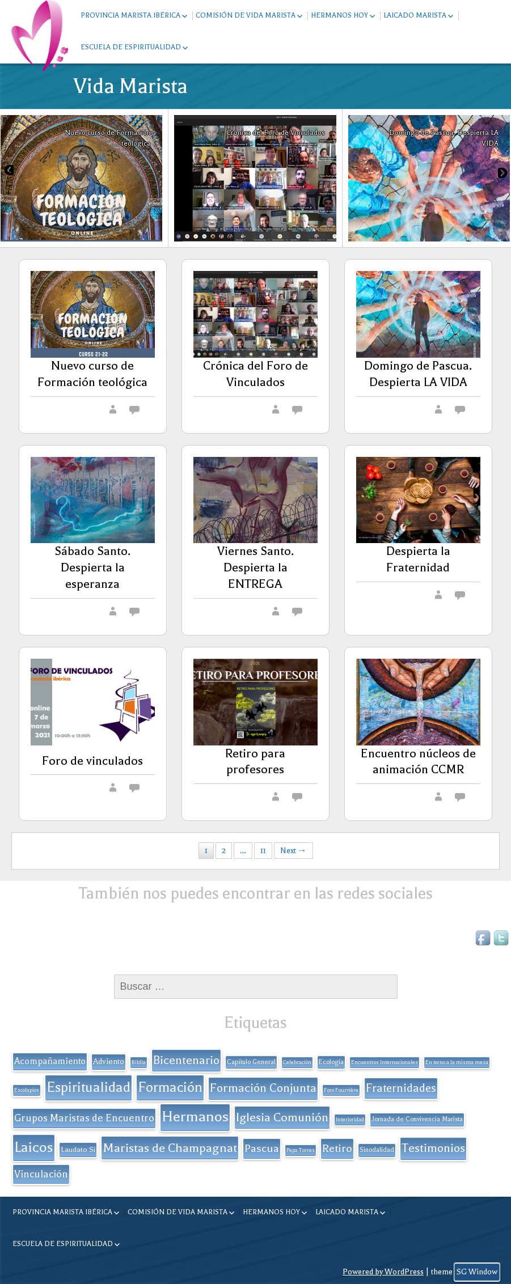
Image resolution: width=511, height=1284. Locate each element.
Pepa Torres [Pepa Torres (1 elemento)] (300, 1150)
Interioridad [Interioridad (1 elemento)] (350, 1119)
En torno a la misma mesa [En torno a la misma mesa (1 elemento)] (456, 1062)
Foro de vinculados (92, 761)
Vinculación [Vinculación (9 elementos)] (41, 1174)
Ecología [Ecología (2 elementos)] (331, 1062)
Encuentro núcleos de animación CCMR (418, 762)
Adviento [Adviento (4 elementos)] (108, 1061)
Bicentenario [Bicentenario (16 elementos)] (186, 1060)
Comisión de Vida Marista (245, 15)
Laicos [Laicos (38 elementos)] (33, 1147)
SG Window (477, 1272)
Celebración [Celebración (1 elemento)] (297, 1062)
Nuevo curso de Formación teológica (92, 374)
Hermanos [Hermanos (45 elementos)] (195, 1116)
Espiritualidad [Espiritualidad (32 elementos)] (88, 1087)
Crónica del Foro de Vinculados (255, 374)
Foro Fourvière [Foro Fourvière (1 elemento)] (341, 1090)
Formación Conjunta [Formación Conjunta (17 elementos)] (263, 1088)
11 (263, 850)
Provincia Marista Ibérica (130, 15)
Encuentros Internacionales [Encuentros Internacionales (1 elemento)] (384, 1062)
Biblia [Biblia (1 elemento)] (139, 1062)
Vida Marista (131, 86)
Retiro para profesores (255, 762)
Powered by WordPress (383, 1272)
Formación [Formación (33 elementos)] (170, 1087)
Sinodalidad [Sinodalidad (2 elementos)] (377, 1150)
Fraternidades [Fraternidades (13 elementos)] (401, 1088)
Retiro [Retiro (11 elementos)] (337, 1148)
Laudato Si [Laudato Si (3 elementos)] (78, 1149)
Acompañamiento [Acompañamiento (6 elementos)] (50, 1061)
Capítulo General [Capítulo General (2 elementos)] (251, 1062)
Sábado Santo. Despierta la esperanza (92, 567)
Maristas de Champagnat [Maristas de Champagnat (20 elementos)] (170, 1148)
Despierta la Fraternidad (418, 559)
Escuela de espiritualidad (131, 47)
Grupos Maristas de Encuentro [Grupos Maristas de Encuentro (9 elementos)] (84, 1118)
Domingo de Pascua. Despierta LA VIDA (418, 374)
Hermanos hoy (339, 15)
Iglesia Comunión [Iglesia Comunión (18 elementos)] (282, 1117)
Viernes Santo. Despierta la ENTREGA (255, 567)
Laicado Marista (414, 15)
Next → (293, 850)
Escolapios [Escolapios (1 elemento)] (26, 1090)
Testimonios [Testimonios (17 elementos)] (433, 1148)
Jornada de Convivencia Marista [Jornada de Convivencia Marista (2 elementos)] (417, 1119)
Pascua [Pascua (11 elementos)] (261, 1148)
